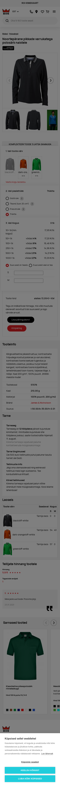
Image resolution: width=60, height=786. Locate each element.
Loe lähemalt (47, 753)
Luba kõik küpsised (30, 778)
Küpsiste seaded (30, 762)
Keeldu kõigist (30, 770)
